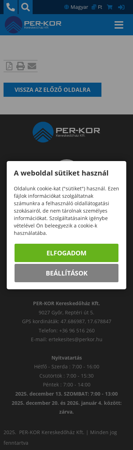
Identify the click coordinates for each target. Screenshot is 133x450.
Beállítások (67, 273)
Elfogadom (66, 253)
